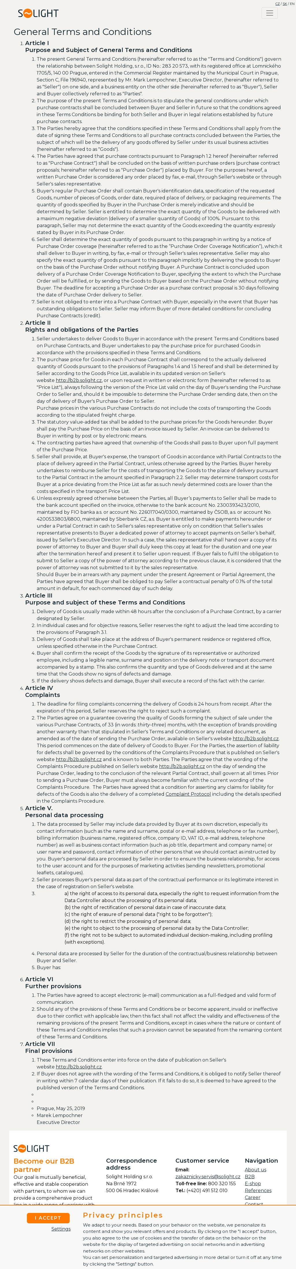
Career (252, 1197)
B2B (250, 1176)
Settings (61, 1229)
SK (285, 4)
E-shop (253, 1183)
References (258, 1190)
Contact (254, 1204)
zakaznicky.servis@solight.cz (207, 1176)
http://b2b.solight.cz (79, 380)
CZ (277, 4)
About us (255, 1169)
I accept (48, 1218)
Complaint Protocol (188, 794)
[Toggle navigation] (270, 13)
